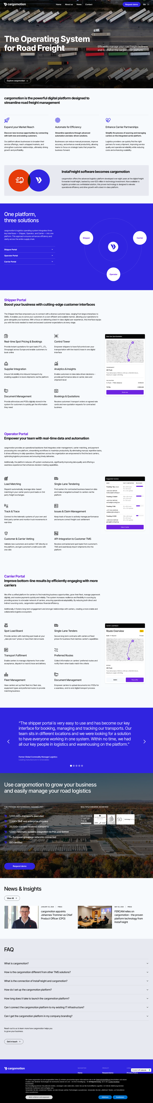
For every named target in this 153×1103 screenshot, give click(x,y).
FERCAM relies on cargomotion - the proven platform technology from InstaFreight (129, 917)
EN (144, 4)
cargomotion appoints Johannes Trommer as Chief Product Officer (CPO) (56, 915)
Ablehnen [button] (105, 1097)
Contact (88, 4)
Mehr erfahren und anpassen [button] (39, 1097)
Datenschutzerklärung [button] (103, 1079)
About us (69, 4)
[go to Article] (21, 917)
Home (58, 4)
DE (148, 4)
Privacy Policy (132, 1073)
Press (60, 907)
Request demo (107, 1073)
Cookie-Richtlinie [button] (113, 1082)
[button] (29, 249)
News (79, 4)
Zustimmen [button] (120, 1097)
